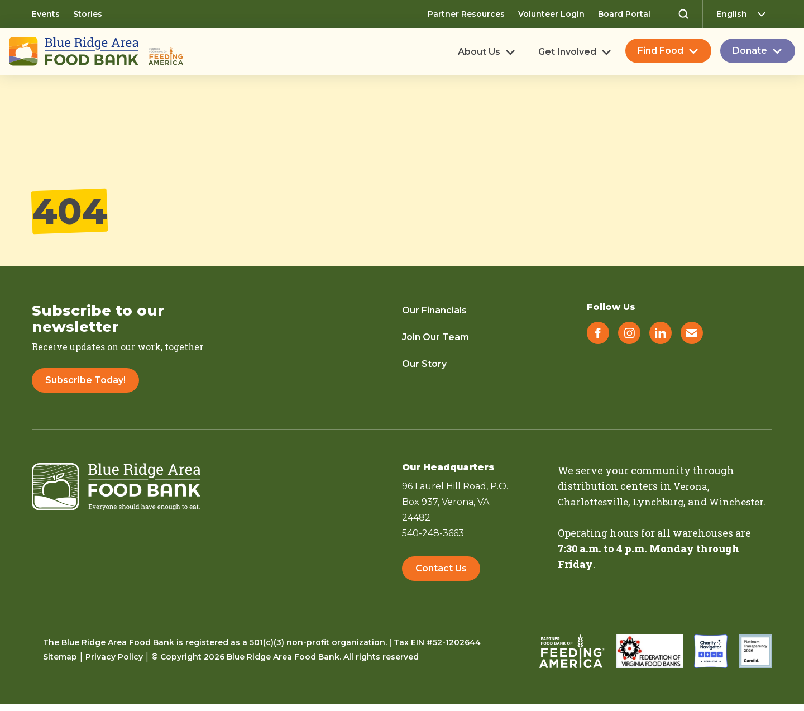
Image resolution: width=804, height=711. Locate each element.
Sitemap (60, 663)
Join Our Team (435, 337)
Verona (691, 486)
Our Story (424, 364)
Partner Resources (466, 14)
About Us (479, 51)
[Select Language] (744, 14)
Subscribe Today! (85, 380)
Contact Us (441, 571)
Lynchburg (665, 501)
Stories (87, 14)
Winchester (587, 517)
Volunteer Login (551, 14)
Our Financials (434, 310)
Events (46, 14)
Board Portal (624, 14)
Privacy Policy (114, 663)
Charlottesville (596, 501)
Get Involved (567, 51)
